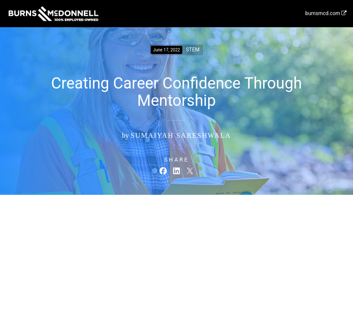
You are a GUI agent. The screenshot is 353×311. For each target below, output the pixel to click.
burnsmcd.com (326, 13)
